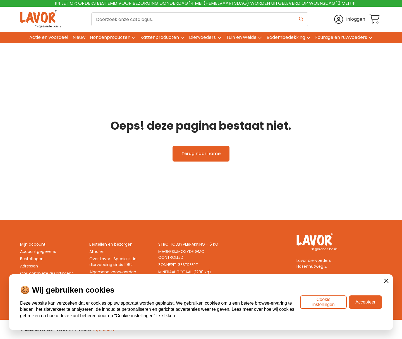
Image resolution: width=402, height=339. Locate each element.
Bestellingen (32, 259)
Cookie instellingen (323, 302)
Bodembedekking (286, 37)
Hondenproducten (110, 37)
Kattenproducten (159, 37)
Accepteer (365, 302)
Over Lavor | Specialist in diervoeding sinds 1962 (113, 261)
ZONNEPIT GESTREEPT (178, 264)
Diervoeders (202, 37)
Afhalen (96, 251)
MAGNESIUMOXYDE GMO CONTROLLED (181, 254)
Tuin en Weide (241, 37)
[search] (200, 19)
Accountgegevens (38, 251)
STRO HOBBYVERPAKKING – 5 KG (188, 244)
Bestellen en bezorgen (111, 244)
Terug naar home (201, 153)
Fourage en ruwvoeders (341, 37)
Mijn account (33, 244)
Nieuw (79, 37)
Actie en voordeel (48, 37)
